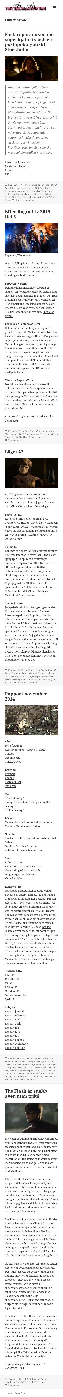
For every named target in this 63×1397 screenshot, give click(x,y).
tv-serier (36, 437)
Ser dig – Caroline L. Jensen (21, 846)
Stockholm (28, 197)
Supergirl (38, 197)
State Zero (17, 197)
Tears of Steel (13, 781)
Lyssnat (45, 184)
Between (49, 431)
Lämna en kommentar (25, 200)
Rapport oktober (15, 1047)
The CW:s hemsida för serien (35, 1352)
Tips (32, 431)
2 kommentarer (15, 1385)
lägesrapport (35, 676)
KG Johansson (21, 676)
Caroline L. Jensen (20, 1064)
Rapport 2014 (33, 1070)
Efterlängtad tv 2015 (14, 434)
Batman (50, 1061)
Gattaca (22, 1067)
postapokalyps (24, 194)
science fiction (44, 194)
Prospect (10, 773)
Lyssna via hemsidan (17, 162)
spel (28, 1073)
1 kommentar (30, 1079)
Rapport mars (13, 1019)
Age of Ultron (11, 188)
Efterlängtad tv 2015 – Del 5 (29, 214)
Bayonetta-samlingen (30, 655)
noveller (13, 1070)
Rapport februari (15, 1015)
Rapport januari (14, 1011)
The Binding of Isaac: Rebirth (25, 1076)
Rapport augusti (14, 1039)
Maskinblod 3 (41, 1067)
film (54, 1064)
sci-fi (34, 194)
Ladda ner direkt (15, 166)
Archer (11, 1061)
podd (14, 194)
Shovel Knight (18, 1073)
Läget (44, 676)
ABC (56, 184)
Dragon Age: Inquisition (41, 1064)
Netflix (8, 194)
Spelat (44, 670)
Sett (27, 431)
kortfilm (26, 191)
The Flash (23, 437)
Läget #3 (14, 452)
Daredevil (44, 188)
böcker (8, 1064)
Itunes (9, 170)
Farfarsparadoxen (32, 184)
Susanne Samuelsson (41, 1073)
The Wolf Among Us (46, 679)
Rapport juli (12, 1035)
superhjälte (10, 1382)
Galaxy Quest (11, 1067)
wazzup (8, 682)
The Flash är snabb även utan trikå (26, 1093)
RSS (7, 174)
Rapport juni (12, 1031)
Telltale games (19, 679)
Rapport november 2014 (26, 696)
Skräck (8, 197)
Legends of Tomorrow (41, 191)
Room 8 (9, 777)
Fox (26, 434)
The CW (46, 197)
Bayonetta (16, 673)
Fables (25, 673)
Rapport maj (12, 1027)
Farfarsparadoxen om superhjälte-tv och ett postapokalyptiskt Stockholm (29, 42)
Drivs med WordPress (15, 1393)
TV (30, 437)
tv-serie (41, 1382)
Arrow (21, 188)
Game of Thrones (37, 673)
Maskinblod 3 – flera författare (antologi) (29, 822)
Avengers (29, 188)
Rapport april (13, 1023)
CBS (37, 188)
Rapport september (16, 1043)
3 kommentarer (15, 440)
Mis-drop (10, 785)
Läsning (31, 670)
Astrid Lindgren (29, 1061)
